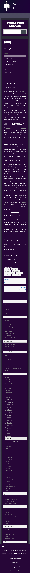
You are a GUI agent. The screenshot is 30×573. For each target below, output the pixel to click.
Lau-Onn (15, 200)
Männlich (7, 271)
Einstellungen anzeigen (15, 567)
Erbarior (6, 200)
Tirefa (24, 93)
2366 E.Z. (23, 128)
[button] (15, 301)
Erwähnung (8, 72)
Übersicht (7, 42)
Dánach (24, 188)
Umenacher (16, 275)
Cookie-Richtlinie (9, 570)
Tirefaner (7, 275)
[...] (12, 32)
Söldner (19, 273)
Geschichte (8, 56)
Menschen (16, 271)
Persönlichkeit (9, 67)
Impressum (22, 570)
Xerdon (6, 207)
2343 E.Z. (21, 91)
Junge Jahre (9, 58)
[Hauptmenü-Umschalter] (26, 6)
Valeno (17, 6)
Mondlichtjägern (13, 167)
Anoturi (7, 269)
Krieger (14, 269)
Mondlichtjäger (10, 64)
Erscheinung (8, 69)
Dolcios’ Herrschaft (11, 61)
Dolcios (8, 128)
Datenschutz (16, 570)
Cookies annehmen (15, 558)
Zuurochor (11, 193)
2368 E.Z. (21, 164)
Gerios (8, 164)
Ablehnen (15, 562)
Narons (24, 193)
